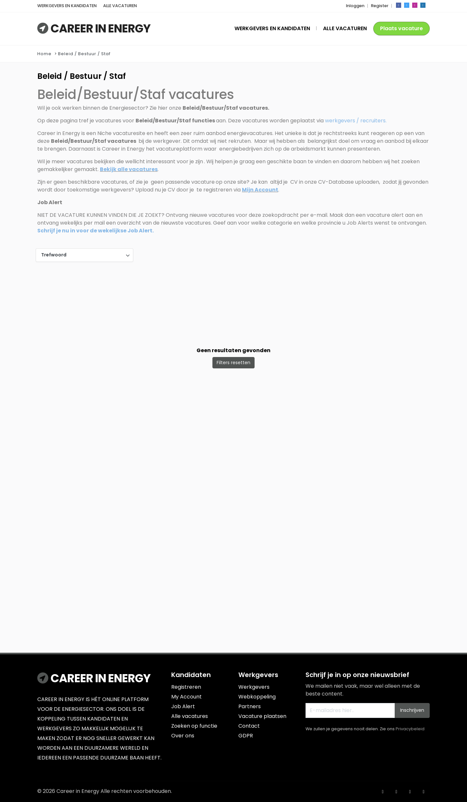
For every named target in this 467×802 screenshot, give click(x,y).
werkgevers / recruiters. (356, 120)
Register (380, 5)
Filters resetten (233, 362)
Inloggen (355, 5)
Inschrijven (412, 710)
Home (44, 53)
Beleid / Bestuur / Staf (84, 53)
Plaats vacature (401, 28)
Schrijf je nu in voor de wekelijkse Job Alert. (95, 230)
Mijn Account (260, 189)
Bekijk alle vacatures (129, 169)
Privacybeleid (410, 729)
